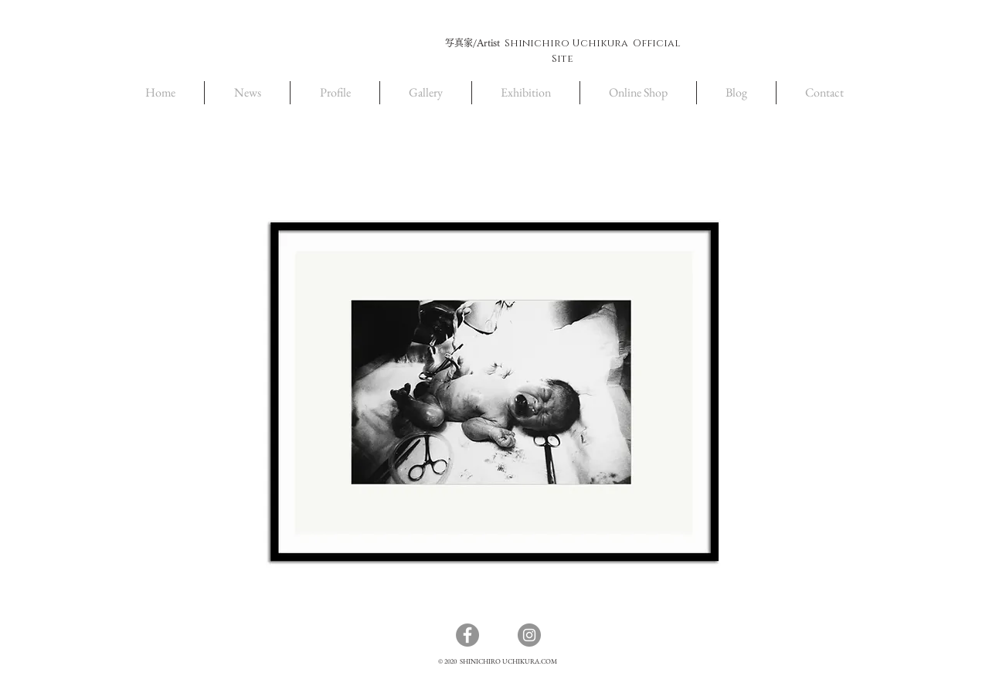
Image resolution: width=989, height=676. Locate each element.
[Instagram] (529, 635)
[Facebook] (467, 635)
